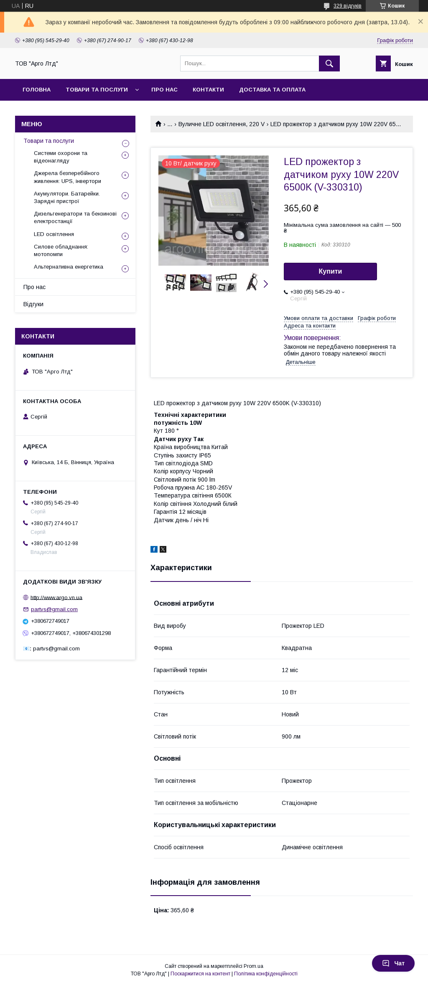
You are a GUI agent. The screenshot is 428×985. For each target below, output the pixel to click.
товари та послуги (97, 89)
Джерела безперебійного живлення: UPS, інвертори (67, 177)
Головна (37, 89)
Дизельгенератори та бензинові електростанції (75, 217)
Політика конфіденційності (266, 974)
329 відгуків (348, 6)
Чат (393, 963)
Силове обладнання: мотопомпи (61, 250)
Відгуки (33, 304)
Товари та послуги (48, 140)
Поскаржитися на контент (200, 974)
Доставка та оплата (272, 89)
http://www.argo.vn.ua (56, 597)
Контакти (208, 89)
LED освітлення (54, 234)
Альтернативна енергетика (68, 267)
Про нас (164, 89)
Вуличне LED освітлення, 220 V (221, 124)
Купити (330, 271)
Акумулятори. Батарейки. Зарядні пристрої (67, 197)
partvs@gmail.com (54, 609)
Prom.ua (253, 966)
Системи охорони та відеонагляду (60, 157)
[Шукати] (329, 63)
